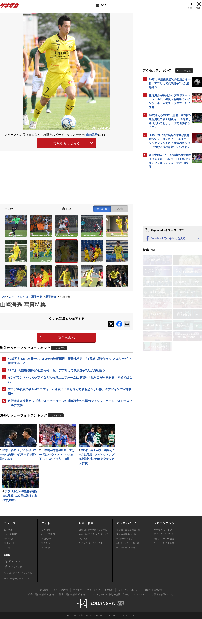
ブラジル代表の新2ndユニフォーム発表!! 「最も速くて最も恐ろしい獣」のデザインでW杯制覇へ (69, 391)
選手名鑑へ (66, 337)
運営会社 (77, 590)
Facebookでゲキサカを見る (165, 238)
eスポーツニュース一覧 (127, 543)
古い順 (119, 208)
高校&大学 (9, 538)
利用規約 (109, 590)
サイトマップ (93, 590)
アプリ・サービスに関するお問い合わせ (109, 594)
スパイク (8, 547)
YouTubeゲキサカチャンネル (93, 530)
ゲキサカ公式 (13, 567)
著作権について (60, 590)
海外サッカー (10, 543)
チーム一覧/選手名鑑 (164, 543)
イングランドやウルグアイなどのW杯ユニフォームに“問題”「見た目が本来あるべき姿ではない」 (70, 380)
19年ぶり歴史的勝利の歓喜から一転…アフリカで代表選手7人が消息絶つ (56, 370)
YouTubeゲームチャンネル (17, 578)
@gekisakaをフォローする (164, 230)
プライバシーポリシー (129, 590)
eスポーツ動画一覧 (125, 547)
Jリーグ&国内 (10, 534)
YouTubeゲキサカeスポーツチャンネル (93, 536)
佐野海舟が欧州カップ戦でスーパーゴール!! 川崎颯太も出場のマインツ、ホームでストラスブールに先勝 (70, 403)
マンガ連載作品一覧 (126, 534)
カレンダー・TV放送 (164, 538)
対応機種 (44, 590)
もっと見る (60, 348)
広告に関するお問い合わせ (41, 594)
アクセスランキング (163, 534)
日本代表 (8, 530)
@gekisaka (12, 561)
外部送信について (153, 590)
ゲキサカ (10, 6)
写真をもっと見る (66, 143)
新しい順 (102, 208)
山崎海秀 (92, 134)
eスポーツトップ (124, 538)
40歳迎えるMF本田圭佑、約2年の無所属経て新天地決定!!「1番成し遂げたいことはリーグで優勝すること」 (69, 361)
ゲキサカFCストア (163, 530)
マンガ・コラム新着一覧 (128, 530)
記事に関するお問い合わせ (72, 594)
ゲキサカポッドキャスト (91, 543)
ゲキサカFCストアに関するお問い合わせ (154, 594)
